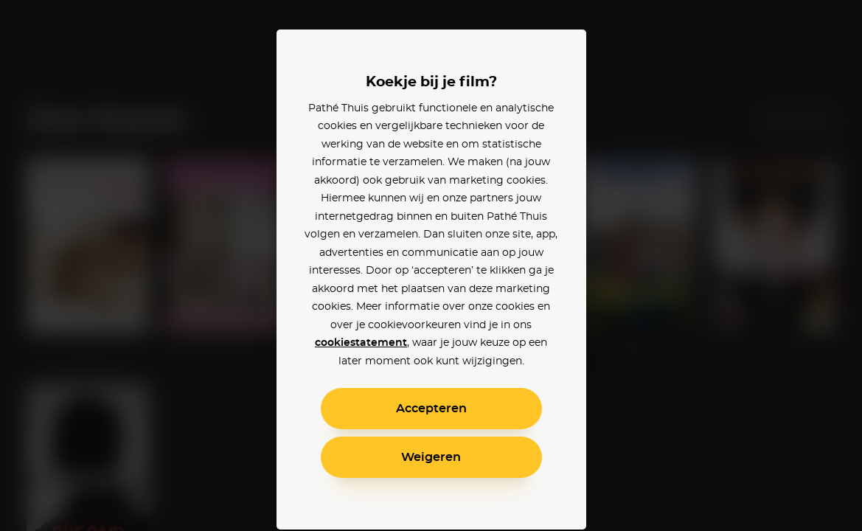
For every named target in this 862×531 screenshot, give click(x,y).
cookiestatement (361, 343)
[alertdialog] (431, 265)
